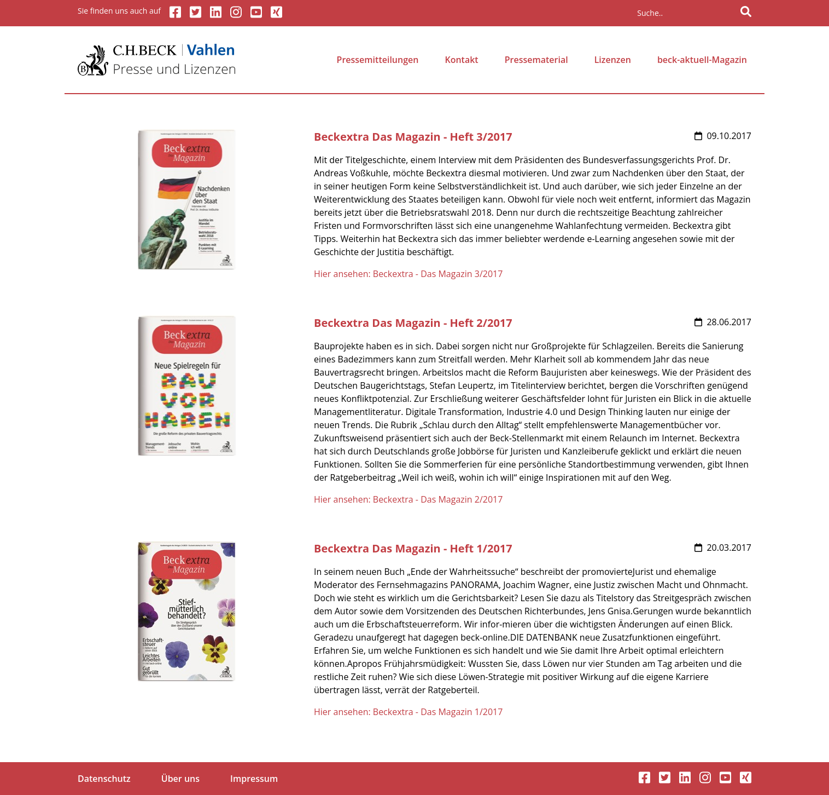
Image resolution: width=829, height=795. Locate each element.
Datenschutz (104, 779)
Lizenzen (612, 60)
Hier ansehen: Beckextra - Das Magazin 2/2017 (408, 499)
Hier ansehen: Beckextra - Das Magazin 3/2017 (408, 274)
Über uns (180, 779)
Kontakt (461, 60)
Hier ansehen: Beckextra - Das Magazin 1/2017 (408, 712)
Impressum (254, 779)
